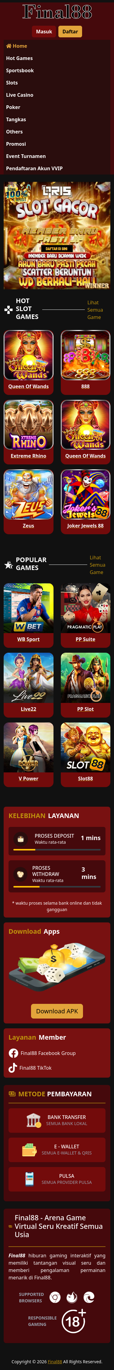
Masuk (44, 31)
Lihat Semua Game (95, 310)
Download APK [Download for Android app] (57, 1011)
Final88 (55, 1361)
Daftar (70, 31)
